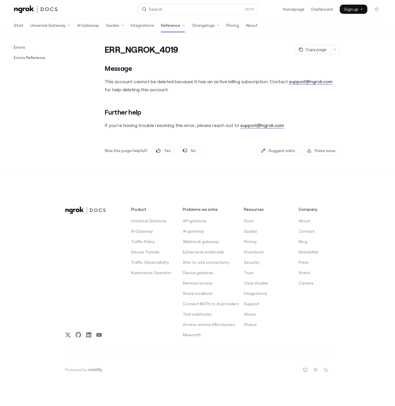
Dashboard (322, 9)
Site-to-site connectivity (203, 262)
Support (251, 303)
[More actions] (335, 49)
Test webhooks (197, 314)
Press (304, 262)
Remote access (197, 283)
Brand (304, 272)
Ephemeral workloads (203, 252)
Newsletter (308, 252)
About (252, 27)
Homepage (293, 9)
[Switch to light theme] (316, 370)
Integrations (142, 27)
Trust (249, 272)
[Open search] (197, 9)
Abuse (250, 314)
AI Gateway (88, 27)
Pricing (232, 27)
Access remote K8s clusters (203, 324)
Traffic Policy (143, 241)
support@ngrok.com (311, 81)
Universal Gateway (148, 221)
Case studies (256, 283)
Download (253, 252)
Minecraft (192, 335)
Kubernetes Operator (151, 272)
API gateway (194, 221)
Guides (250, 231)
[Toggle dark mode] (376, 9)
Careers (306, 283)
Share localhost (198, 293)
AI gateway (193, 231)
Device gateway (198, 272)
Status (250, 324)
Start (18, 27)
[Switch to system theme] (305, 370)
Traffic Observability (150, 262)
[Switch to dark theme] (326, 370)
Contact (307, 231)
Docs (249, 221)
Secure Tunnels (145, 252)
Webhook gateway (201, 241)
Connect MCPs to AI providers (203, 303)
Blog (303, 241)
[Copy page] (312, 49)
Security (251, 262)
